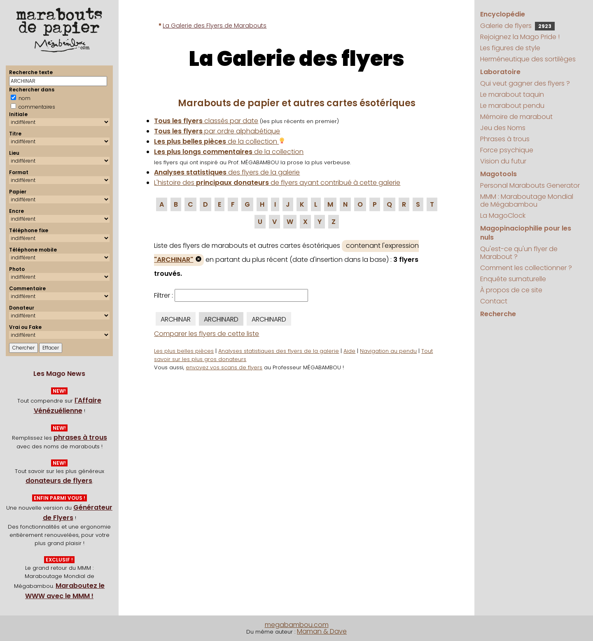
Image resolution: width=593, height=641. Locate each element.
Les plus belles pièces (184, 351)
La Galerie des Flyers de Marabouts (214, 25)
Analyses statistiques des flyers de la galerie (278, 351)
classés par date (206, 121)
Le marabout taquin (512, 94)
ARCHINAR (176, 319)
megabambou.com (297, 624)
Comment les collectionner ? (526, 268)
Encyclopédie (502, 14)
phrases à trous (80, 437)
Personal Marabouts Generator (530, 185)
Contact (493, 301)
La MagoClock (502, 215)
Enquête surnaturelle (513, 279)
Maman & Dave (322, 631)
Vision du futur (503, 161)
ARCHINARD (221, 319)
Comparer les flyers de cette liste (206, 333)
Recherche (498, 314)
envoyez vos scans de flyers (224, 367)
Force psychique (506, 150)
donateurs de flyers (59, 480)
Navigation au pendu (388, 351)
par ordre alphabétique (217, 131)
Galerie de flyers (517, 25)
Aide (349, 351)
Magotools (498, 174)
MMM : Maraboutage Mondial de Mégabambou (526, 200)
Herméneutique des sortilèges (528, 59)
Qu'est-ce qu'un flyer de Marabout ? (519, 252)
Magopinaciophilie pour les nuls (525, 233)
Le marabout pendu (512, 105)
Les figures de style (510, 48)
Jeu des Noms (502, 128)
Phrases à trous (505, 139)
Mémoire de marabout (516, 116)
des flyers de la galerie (227, 172)
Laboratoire (500, 72)
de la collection (219, 141)
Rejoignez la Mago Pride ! (520, 37)
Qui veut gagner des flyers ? (525, 83)
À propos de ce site (511, 290)
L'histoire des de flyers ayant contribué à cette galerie (277, 182)
